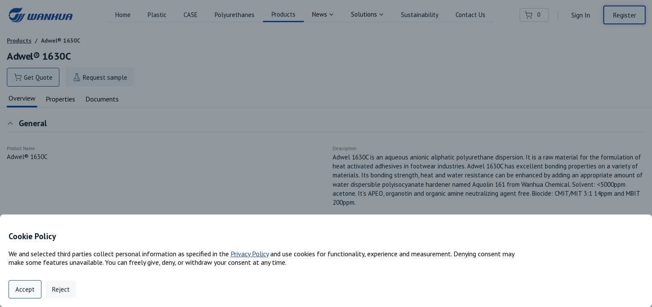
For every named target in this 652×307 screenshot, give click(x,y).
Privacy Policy (250, 253)
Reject (61, 289)
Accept (25, 289)
